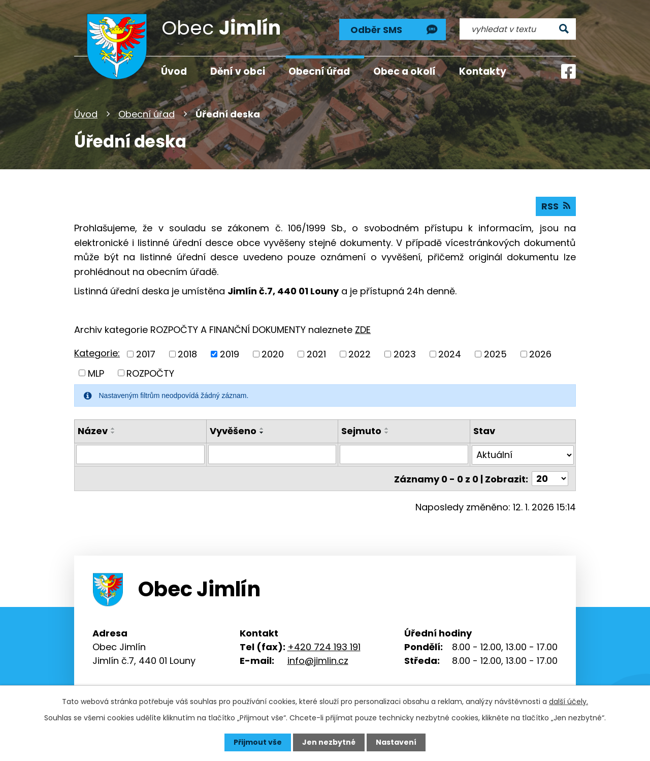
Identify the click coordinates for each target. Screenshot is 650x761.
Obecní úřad (146, 114)
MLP (96, 373)
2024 (449, 354)
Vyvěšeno (233, 430)
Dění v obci (237, 71)
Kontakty (482, 71)
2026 (540, 354)
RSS (555, 206)
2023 (405, 354)
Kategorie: (97, 353)
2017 (145, 354)
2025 (495, 354)
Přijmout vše (258, 742)
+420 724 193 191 (324, 646)
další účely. (568, 701)
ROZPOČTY (150, 373)
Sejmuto (361, 430)
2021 (316, 354)
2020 (273, 354)
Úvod (86, 114)
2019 (229, 354)
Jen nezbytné (328, 742)
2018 (187, 354)
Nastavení (396, 742)
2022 (359, 354)
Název (93, 430)
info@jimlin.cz (317, 659)
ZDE (363, 329)
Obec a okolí (404, 71)
